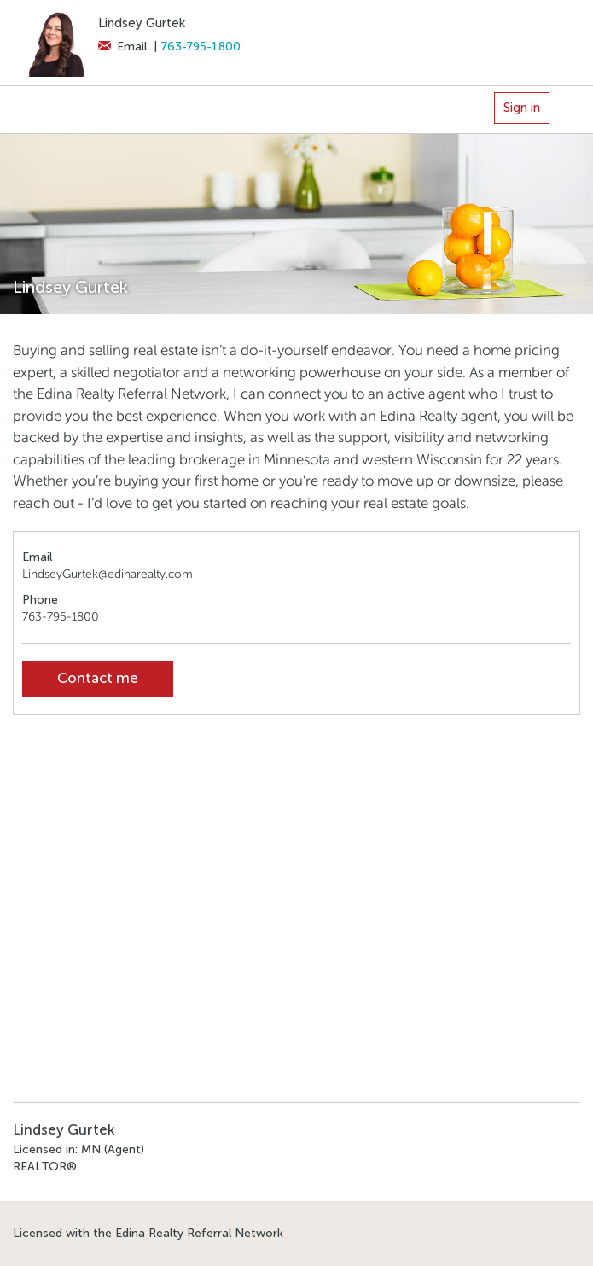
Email (122, 46)
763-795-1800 (201, 46)
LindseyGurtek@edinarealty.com (107, 574)
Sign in (521, 107)
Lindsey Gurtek (141, 23)
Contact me (97, 678)
